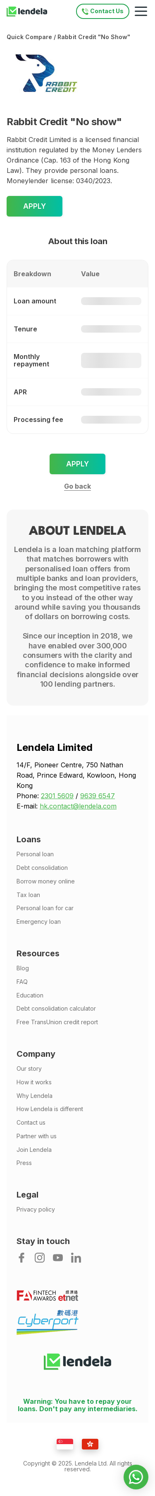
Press (24, 1163)
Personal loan (35, 854)
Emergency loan (39, 921)
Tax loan (28, 895)
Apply (34, 206)
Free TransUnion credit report (57, 1022)
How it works (34, 1082)
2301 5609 (57, 796)
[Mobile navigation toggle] (141, 11)
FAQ (22, 982)
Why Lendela (34, 1096)
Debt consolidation (42, 868)
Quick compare (29, 36)
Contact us (31, 1122)
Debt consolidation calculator (56, 1008)
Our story (29, 1068)
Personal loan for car (45, 908)
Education (30, 995)
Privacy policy (36, 1209)
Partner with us (37, 1136)
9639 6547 (97, 796)
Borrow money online (46, 881)
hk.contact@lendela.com (78, 806)
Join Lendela (34, 1149)
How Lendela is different (50, 1109)
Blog (23, 968)
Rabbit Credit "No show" (93, 36)
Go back (77, 486)
